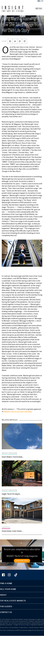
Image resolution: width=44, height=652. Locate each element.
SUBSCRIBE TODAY (22, 561)
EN (39, 1)
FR (42, 1)
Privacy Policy (4, 627)
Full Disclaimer (14, 627)
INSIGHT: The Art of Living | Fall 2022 (18, 411)
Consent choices (33, 627)
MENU (39, 8)
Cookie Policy (23, 627)
